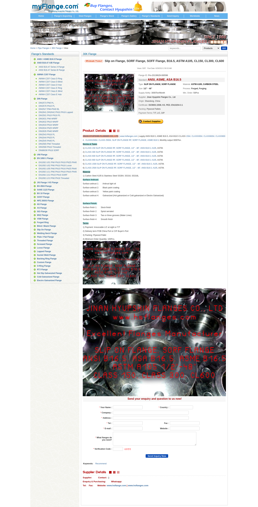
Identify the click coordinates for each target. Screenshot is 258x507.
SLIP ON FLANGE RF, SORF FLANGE (113, 148)
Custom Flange (44, 262)
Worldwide (195, 16)
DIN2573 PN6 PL (46, 103)
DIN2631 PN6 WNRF (48, 119)
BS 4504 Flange (44, 186)
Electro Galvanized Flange (49, 280)
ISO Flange (42, 211)
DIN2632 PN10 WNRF (48, 122)
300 (94, 152)
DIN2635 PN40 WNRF (48, 131)
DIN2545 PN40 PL (47, 141)
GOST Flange (43, 197)
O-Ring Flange (44, 266)
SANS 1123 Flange (45, 190)
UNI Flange (42, 155)
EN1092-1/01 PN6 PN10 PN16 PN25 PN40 (58, 162)
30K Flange (57, 48)
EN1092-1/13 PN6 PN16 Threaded (54, 178)
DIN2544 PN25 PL (47, 138)
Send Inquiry (173, 16)
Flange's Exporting (63, 16)
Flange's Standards (151, 16)
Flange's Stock (107, 16)
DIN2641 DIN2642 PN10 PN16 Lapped (56, 112)
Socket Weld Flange (46, 255)
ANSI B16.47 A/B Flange (48, 63)
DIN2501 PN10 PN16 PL (49, 115)
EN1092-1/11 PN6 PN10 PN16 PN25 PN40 (58, 172)
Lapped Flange (44, 251)
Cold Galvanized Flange (48, 277)
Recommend (100, 463)
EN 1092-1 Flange (45, 158)
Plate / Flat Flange (45, 237)
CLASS (88, 148)
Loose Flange (43, 248)
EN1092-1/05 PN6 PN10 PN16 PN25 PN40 (58, 169)
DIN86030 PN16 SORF (49, 150)
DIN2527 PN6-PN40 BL (49, 109)
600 (94, 156)
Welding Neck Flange (47, 233)
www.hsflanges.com (128, 136)
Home (41, 16)
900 (94, 160)
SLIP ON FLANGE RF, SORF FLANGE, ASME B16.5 (135, 140)
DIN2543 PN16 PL (47, 134)
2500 (94, 168)
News (216, 16)
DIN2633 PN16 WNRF (48, 125)
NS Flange (42, 204)
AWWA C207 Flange (46, 74)
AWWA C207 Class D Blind (51, 82)
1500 (94, 164)
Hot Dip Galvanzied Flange (49, 273)
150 (94, 148)
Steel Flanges (85, 16)
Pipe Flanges (43, 48)
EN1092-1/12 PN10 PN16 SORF (53, 175)
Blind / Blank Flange (46, 226)
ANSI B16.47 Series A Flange (51, 67)
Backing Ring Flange (47, 259)
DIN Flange (42, 99)
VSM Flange (42, 219)
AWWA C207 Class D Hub (50, 85)
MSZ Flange (42, 215)
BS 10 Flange (43, 193)
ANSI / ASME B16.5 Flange (49, 59)
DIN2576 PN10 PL (47, 106)
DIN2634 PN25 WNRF (48, 128)
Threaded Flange (45, 240)
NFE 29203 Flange (45, 201)
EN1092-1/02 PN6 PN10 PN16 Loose (55, 165)
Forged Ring (43, 222)
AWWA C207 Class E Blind (50, 91)
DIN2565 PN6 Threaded (49, 144)
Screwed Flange (44, 244)
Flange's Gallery (129, 16)
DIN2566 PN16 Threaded (50, 147)
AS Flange (42, 208)
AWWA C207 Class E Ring (50, 88)
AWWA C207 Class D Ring (50, 78)
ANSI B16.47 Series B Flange (52, 70)
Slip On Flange (44, 230)
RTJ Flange (42, 269)
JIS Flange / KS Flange (47, 182)
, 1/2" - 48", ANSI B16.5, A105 (143, 148)
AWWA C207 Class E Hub (50, 94)
